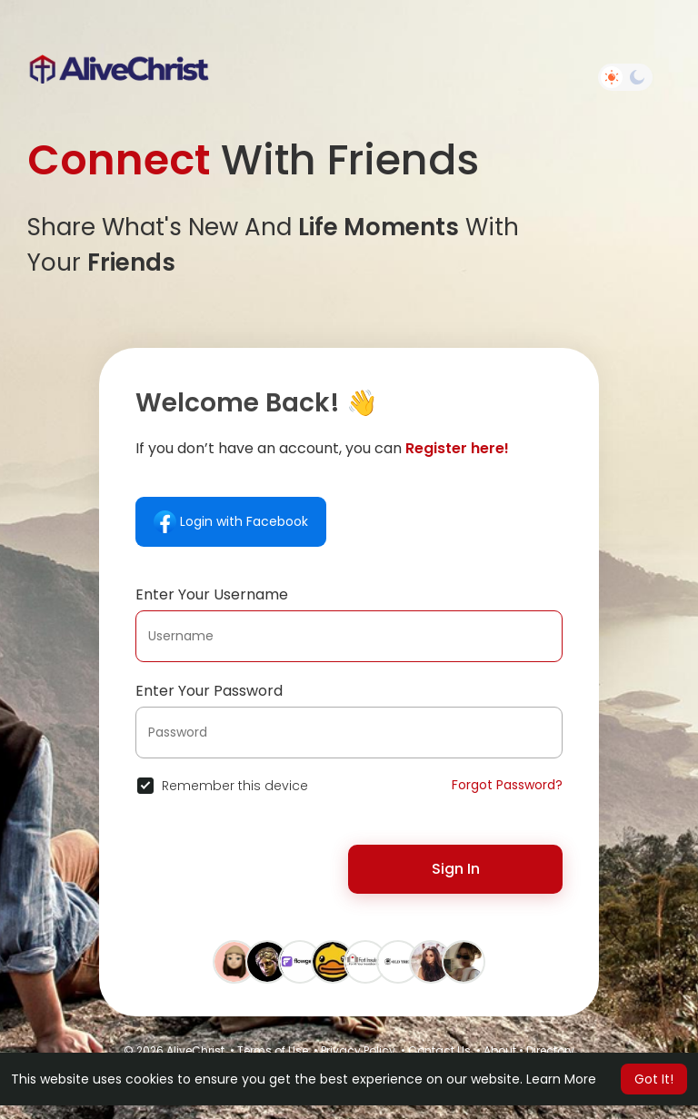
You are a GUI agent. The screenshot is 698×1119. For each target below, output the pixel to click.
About (500, 1050)
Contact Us (439, 1050)
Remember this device (235, 786)
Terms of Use (272, 1050)
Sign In (456, 868)
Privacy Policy (358, 1050)
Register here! (457, 448)
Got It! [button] (653, 1079)
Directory (550, 1050)
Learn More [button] (561, 1079)
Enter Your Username (211, 594)
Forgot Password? (507, 785)
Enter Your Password (209, 690)
